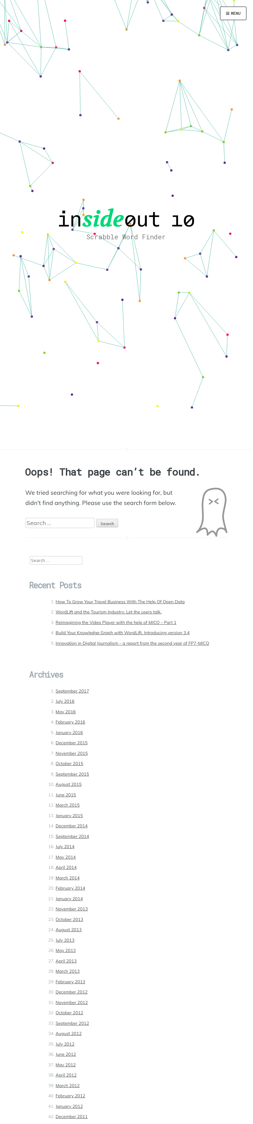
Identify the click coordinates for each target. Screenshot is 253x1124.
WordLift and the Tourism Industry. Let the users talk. (109, 612)
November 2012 (72, 1002)
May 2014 (66, 857)
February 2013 (70, 982)
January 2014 (69, 899)
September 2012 (72, 1023)
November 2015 (72, 753)
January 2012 (69, 1106)
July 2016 (65, 701)
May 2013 (66, 950)
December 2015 (72, 743)
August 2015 (69, 784)
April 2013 (66, 961)
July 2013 (65, 940)
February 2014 (70, 888)
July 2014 (65, 846)
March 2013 (68, 971)
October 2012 (69, 1013)
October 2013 (69, 919)
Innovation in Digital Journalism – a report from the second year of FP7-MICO (132, 643)
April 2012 (66, 1075)
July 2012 (65, 1044)
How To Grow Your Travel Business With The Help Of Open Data (120, 602)
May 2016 (66, 712)
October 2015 (69, 763)
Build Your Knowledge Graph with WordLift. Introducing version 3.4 (123, 633)
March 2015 (68, 805)
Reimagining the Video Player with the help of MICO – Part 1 (116, 622)
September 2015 (72, 774)
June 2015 (66, 795)
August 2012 (69, 1033)
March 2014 (68, 878)
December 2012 (72, 992)
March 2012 (68, 1085)
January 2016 (69, 732)
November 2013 (72, 909)
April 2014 (66, 867)
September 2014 (72, 836)
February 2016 (70, 722)
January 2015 (69, 815)
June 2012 (66, 1054)
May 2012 (66, 1065)
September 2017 (72, 691)
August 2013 (69, 929)
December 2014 (72, 826)
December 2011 (72, 1116)
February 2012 (70, 1096)
